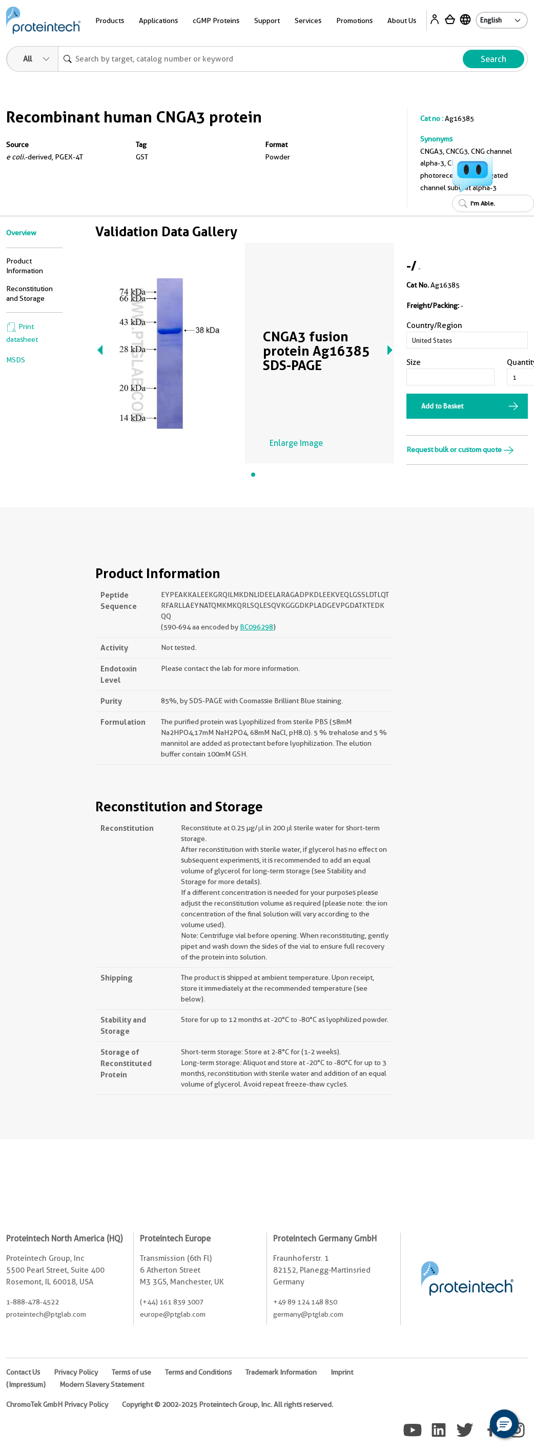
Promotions (354, 20)
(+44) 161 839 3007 (171, 1302)
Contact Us (23, 1372)
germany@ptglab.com (308, 1314)
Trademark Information (281, 1372)
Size (413, 362)
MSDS (15, 360)
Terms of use (131, 1372)
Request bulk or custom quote (460, 449)
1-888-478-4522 (32, 1302)
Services (308, 20)
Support (267, 20)
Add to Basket (442, 406)
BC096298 (256, 627)
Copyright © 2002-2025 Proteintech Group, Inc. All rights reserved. (227, 1404)
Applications (158, 20)
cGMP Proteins (216, 20)
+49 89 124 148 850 (305, 1302)
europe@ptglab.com (173, 1314)
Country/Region (434, 325)
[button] (504, 1423)
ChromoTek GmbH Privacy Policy (57, 1404)
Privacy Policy (76, 1372)
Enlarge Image (296, 443)
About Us (401, 20)
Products (109, 20)
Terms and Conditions (198, 1372)
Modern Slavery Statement (101, 1384)
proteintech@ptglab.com (46, 1314)
